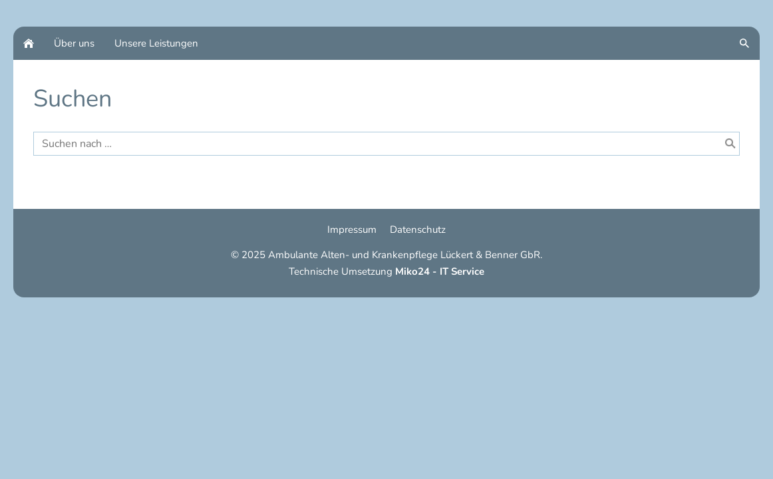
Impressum (352, 229)
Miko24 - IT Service (439, 271)
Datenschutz (418, 229)
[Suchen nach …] (386, 143)
